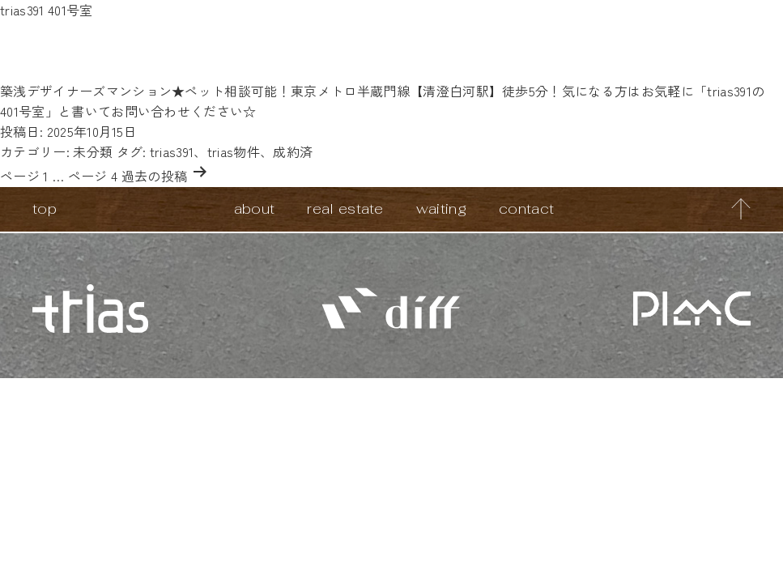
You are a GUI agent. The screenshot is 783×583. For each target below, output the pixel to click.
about (254, 208)
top (44, 208)
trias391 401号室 (46, 9)
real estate (345, 208)
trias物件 (233, 151)
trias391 (172, 151)
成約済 (293, 151)
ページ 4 (93, 175)
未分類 (93, 151)
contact (526, 208)
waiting (441, 208)
